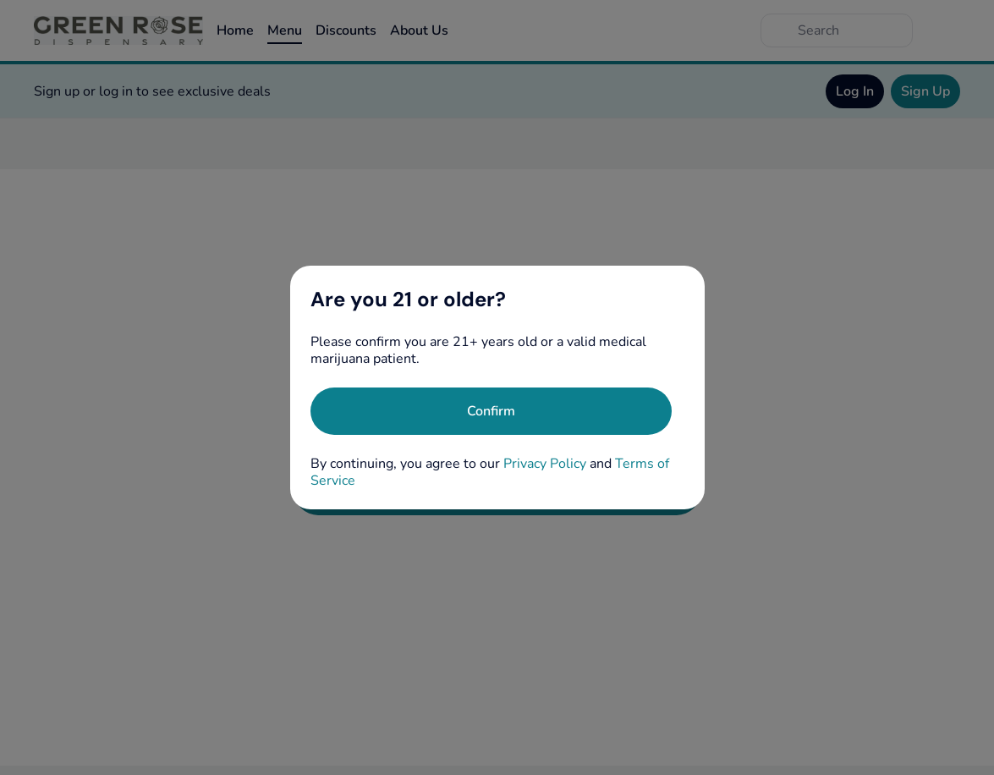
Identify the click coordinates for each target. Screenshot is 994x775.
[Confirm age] (491, 411)
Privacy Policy (544, 463)
